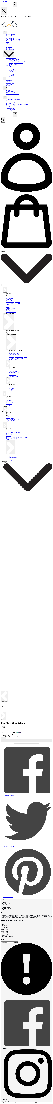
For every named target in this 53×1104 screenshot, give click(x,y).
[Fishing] (6, 414)
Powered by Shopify (12, 1101)
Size (2, 735)
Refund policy (6, 909)
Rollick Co (6, 1101)
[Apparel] (9, 368)
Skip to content (4, 1)
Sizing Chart (6, 904)
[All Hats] (9, 385)
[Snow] (6, 429)
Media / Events (6, 907)
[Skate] (6, 294)
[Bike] (6, 397)
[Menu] (1, 285)
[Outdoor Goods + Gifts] (9, 352)
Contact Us (5, 901)
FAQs (4, 902)
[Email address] (7, 942)
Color (2, 734)
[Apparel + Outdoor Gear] (6, 332)
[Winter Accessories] (9, 456)
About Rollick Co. (7, 906)
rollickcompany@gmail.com (7, 936)
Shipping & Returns (7, 903)
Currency (3, 251)
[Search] (7, 6)
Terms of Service (7, 908)
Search (4, 899)
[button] (26, 732)
